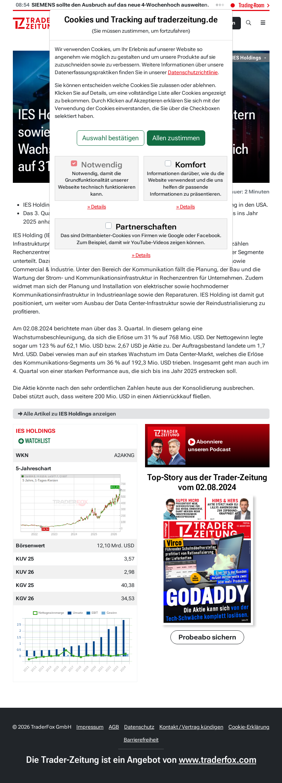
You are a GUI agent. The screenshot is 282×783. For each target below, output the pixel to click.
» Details (96, 207)
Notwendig (101, 164)
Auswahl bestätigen (110, 138)
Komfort (190, 164)
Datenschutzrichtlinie (193, 72)
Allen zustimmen (176, 138)
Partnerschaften (146, 226)
